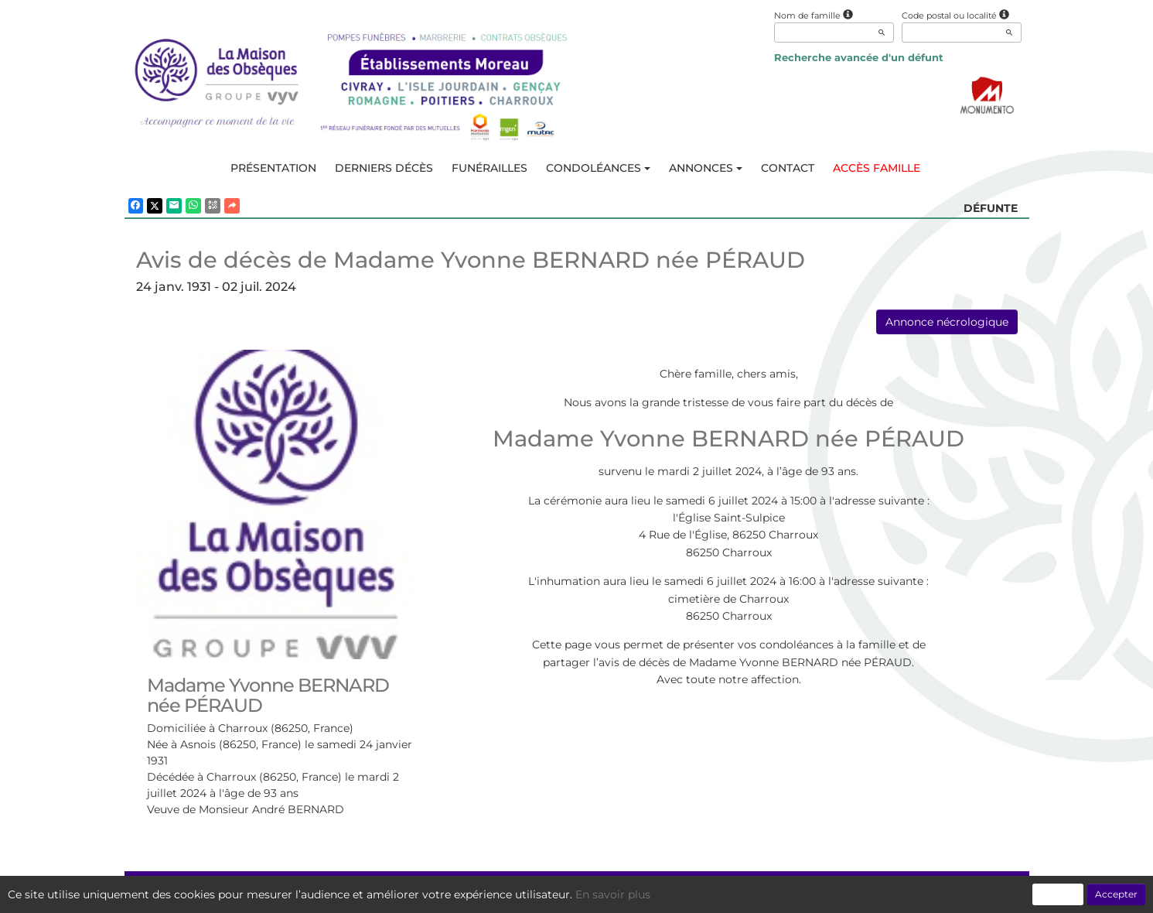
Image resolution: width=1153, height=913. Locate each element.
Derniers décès (384, 168)
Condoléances (598, 168)
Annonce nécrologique (946, 322)
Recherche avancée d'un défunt (858, 57)
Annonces (705, 168)
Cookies (640, 893)
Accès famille (876, 168)
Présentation (273, 168)
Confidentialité (569, 893)
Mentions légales (717, 893)
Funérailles (489, 168)
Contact (787, 168)
